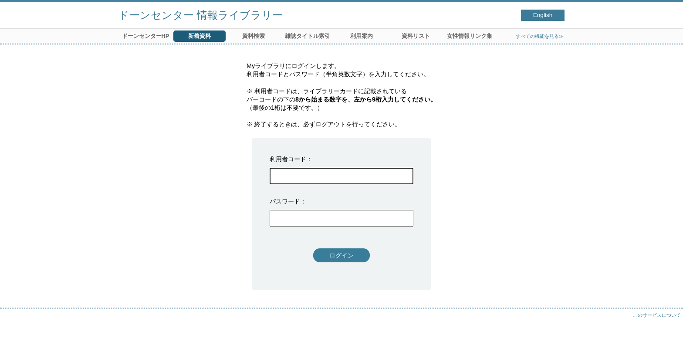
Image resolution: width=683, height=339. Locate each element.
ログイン (341, 255)
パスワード (285, 201)
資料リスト (416, 36)
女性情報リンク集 (469, 36)
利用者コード (288, 159)
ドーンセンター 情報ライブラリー (200, 15)
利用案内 (361, 36)
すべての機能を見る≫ (540, 36)
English (543, 15)
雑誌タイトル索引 (307, 36)
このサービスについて (657, 315)
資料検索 (253, 36)
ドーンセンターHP (145, 36)
